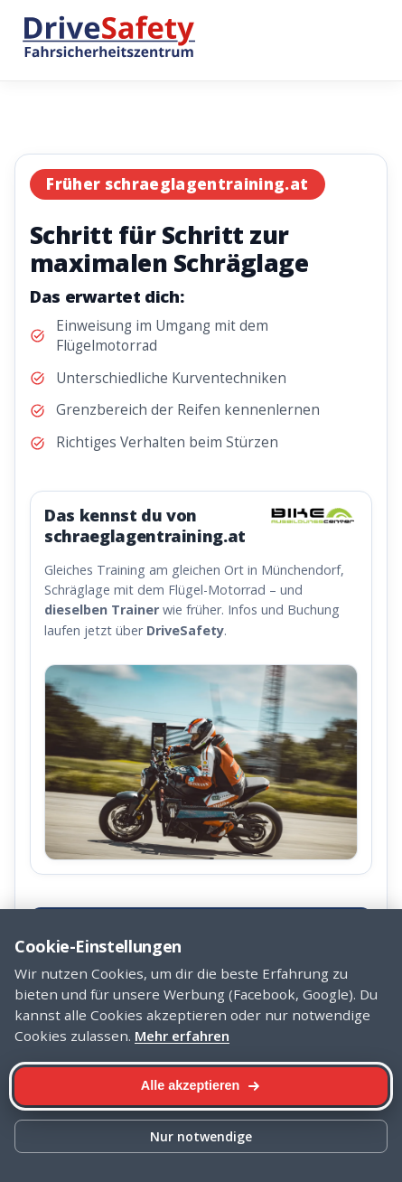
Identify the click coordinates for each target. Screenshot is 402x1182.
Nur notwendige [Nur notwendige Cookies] (201, 1136)
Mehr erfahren (182, 1036)
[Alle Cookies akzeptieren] (201, 1086)
